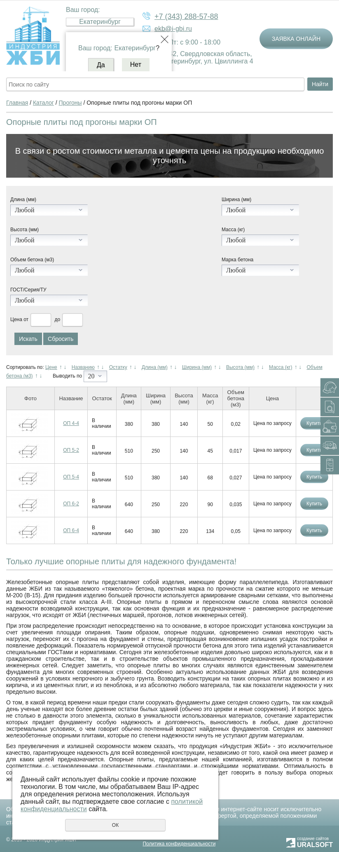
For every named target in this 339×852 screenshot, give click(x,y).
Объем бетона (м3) (32, 260)
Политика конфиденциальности (179, 844)
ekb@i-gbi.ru (173, 28)
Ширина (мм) (236, 199)
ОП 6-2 (71, 504)
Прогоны (70, 102)
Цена (16, 319)
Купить (314, 423)
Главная (17, 102)
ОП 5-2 (71, 450)
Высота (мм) (24, 229)
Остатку (118, 367)
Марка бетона (237, 260)
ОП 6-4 (71, 530)
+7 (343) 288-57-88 (186, 16)
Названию (83, 367)
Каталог (43, 102)
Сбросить (60, 339)
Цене (51, 367)
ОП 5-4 (71, 477)
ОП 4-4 (71, 423)
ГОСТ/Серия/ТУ (28, 290)
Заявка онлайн (296, 38)
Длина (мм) (23, 199)
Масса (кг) (233, 229)
